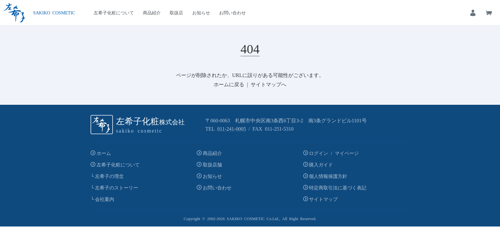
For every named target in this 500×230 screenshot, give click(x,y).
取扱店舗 (212, 164)
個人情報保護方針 (328, 175)
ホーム (104, 152)
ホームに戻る (229, 84)
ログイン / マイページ (333, 152)
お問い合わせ (232, 12)
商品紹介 (152, 12)
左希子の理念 (109, 175)
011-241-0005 (231, 128)
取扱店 (176, 12)
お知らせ (201, 12)
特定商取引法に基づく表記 (337, 187)
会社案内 (104, 198)
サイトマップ (323, 198)
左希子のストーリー (116, 187)
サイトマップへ (268, 84)
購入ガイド (321, 164)
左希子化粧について (114, 12)
